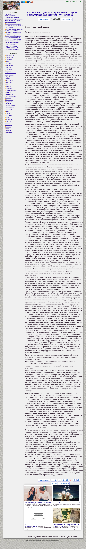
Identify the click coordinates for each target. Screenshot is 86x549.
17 (52, 483)
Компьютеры (9, 80)
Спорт (7, 117)
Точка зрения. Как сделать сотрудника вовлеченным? (13, 36)
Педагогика (8, 102)
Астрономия (8, 59)
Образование (9, 100)
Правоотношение (10, 105)
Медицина (8, 92)
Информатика (9, 75)
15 (74, 480)
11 (59, 480)
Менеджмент (9, 94)
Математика (8, 88)
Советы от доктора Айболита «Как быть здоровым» (14, 29)
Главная (67, 1)
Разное (7, 111)
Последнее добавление (12, 49)
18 (56, 483)
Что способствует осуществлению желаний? (66, 503)
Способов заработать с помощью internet (12, 43)
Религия (7, 113)
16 (78, 480)
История (7, 78)
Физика (7, 123)
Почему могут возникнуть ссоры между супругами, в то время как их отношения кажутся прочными (14, 20)
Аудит (7, 61)
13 (67, 480)
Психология (8, 109)
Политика (8, 103)
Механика (8, 98)
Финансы (8, 127)
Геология (8, 71)
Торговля (8, 121)
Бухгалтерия (9, 65)
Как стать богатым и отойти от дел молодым (14, 26)
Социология (8, 115)
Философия (8, 125)
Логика (7, 84)
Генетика (8, 67)
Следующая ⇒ (67, 19)
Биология (8, 63)
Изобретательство (10, 73)
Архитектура (9, 57)
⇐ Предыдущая (44, 19)
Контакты (74, 1)
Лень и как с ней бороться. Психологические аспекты (13, 40)
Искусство (8, 76)
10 (56, 480)
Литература (8, 82)
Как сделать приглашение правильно (13, 33)
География (8, 69)
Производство (9, 107)
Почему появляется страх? (13, 24)
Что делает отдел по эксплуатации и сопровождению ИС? (36, 525)
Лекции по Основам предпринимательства (11, 46)
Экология (8, 130)
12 (63, 480)
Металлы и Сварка (10, 96)
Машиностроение (10, 90)
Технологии (8, 119)
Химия (7, 129)
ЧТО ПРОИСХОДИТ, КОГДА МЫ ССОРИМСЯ (38, 503)
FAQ (81, 1)
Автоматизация (9, 55)
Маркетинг (8, 86)
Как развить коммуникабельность (11, 14)
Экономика (8, 132)
